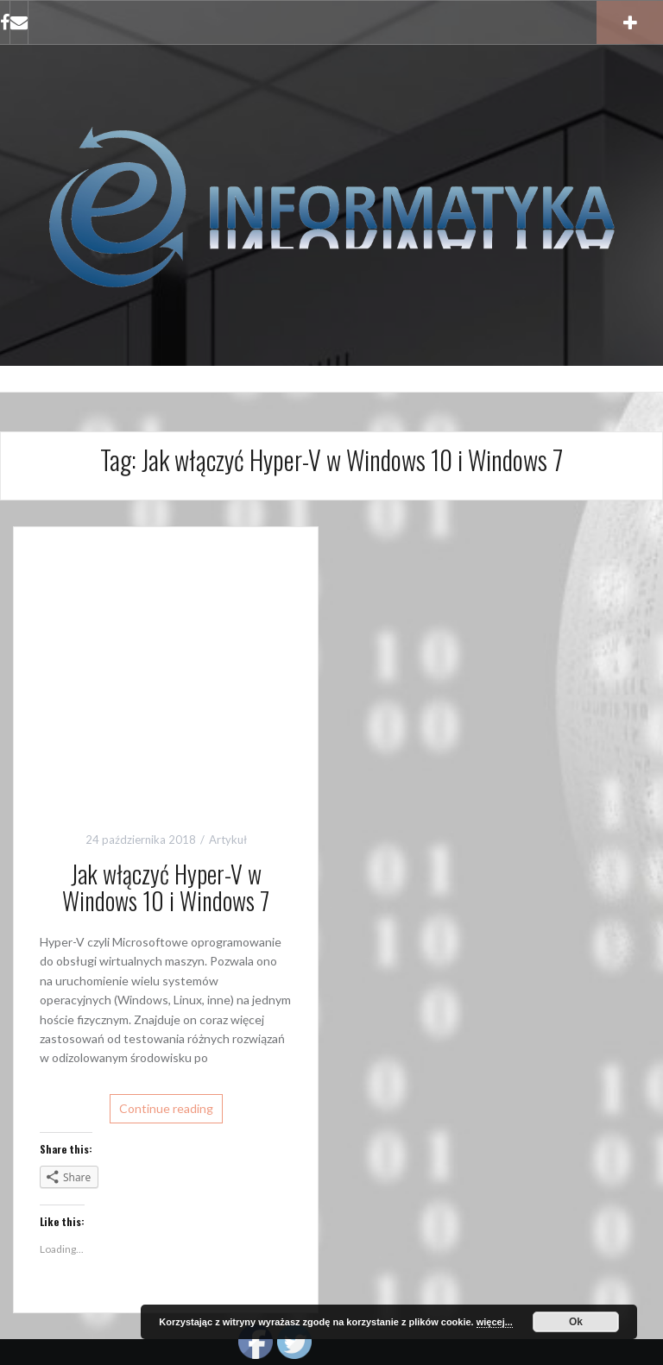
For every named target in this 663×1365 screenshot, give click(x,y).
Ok (576, 1322)
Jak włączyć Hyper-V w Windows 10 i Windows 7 (165, 887)
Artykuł (228, 839)
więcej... (495, 1322)
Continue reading (166, 1108)
